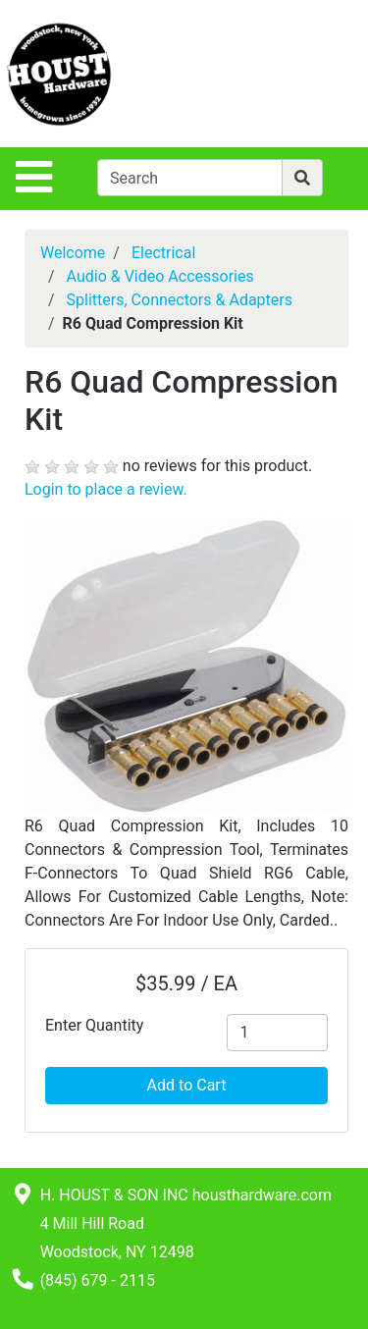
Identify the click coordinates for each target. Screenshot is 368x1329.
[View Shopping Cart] (290, 73)
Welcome (72, 252)
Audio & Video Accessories (160, 276)
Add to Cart (187, 1085)
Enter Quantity (94, 1025)
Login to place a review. (106, 489)
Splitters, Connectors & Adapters (179, 300)
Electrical (163, 252)
